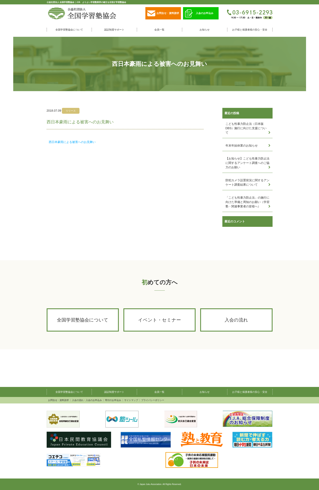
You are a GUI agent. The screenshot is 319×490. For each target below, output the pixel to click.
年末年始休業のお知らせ (241, 145)
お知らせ (205, 29)
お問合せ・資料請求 (163, 13)
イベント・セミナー (159, 320)
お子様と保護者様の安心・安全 (249, 29)
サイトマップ (131, 400)
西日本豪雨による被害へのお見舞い (72, 142)
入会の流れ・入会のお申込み (87, 400)
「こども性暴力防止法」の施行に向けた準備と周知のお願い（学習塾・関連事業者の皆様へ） (247, 202)
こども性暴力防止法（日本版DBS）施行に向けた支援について (246, 128)
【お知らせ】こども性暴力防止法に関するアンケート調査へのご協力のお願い (247, 163)
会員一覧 (159, 29)
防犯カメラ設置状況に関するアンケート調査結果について (247, 182)
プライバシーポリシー (152, 400)
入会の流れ (236, 320)
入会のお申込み (199, 13)
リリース (71, 110)
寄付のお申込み (113, 400)
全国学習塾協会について (69, 29)
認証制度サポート (114, 29)
